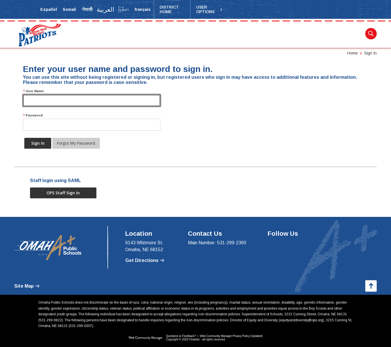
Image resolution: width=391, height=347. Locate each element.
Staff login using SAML (55, 180)
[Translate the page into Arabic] (106, 9)
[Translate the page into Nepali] (87, 9)
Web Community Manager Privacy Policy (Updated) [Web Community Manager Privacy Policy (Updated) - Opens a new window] (231, 336)
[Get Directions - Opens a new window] (144, 260)
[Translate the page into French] (143, 9)
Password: (33, 115)
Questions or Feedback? (181, 336)
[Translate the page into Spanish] (48, 9)
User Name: (34, 91)
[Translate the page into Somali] (69, 9)
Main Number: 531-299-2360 (217, 242)
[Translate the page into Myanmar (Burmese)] (124, 9)
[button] (209, 9)
